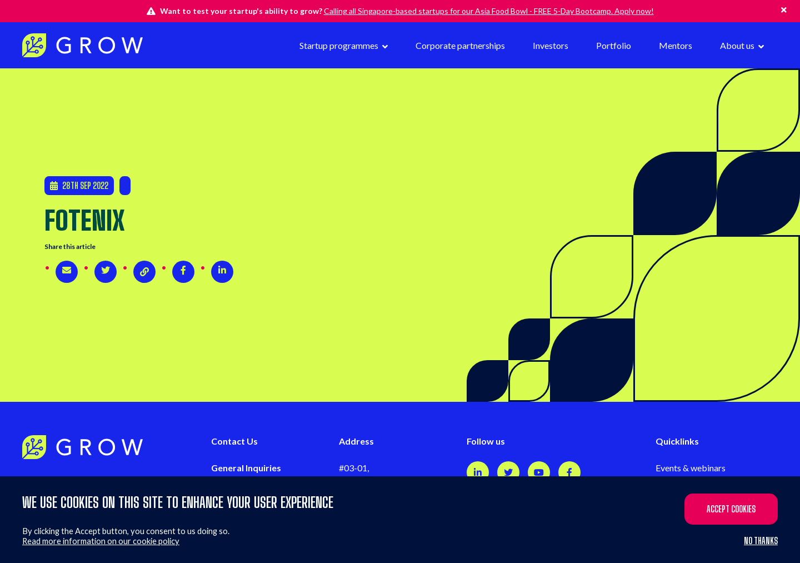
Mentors (675, 45)
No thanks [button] (761, 541)
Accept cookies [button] (731, 509)
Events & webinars (691, 467)
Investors (550, 45)
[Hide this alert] (784, 10)
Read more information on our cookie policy (100, 541)
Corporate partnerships (460, 45)
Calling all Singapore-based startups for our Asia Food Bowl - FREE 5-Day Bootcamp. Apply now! (489, 11)
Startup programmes (339, 45)
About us (738, 45)
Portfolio (613, 45)
